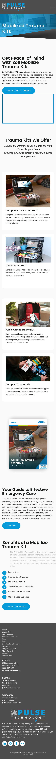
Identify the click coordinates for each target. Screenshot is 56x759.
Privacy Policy (28, 755)
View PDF (11, 525)
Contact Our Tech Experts (19, 90)
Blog (4, 639)
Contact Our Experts (16, 606)
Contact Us (6, 632)
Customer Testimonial (10, 637)
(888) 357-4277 (8, 668)
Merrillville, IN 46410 (9, 683)
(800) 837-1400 (8, 685)
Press (4, 641)
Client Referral (7, 651)
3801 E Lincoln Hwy (9, 680)
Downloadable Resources (11, 644)
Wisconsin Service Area (13, 703)
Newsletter (6, 646)
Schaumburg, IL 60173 (10, 666)
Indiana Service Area (12, 688)
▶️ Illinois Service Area (11, 670)
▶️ (3, 688)
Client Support (7, 634)
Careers (5, 653)
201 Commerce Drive (10, 663)
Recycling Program (9, 649)
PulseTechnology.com (15, 737)
